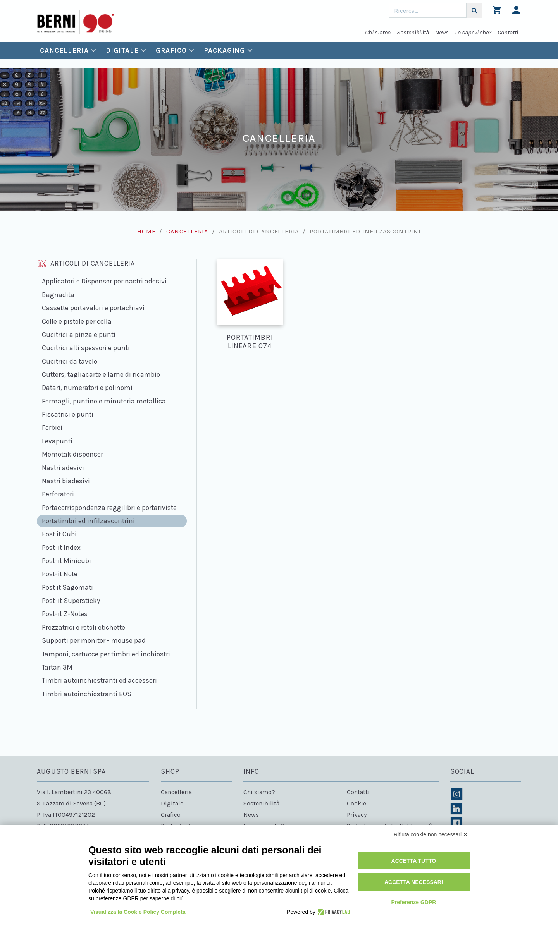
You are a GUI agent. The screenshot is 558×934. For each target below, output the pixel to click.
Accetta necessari (413, 882)
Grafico (171, 50)
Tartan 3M (57, 667)
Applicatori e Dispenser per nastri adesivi (104, 281)
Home (146, 231)
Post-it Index (61, 547)
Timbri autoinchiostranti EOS (86, 694)
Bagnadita (58, 295)
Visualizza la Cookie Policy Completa (138, 912)
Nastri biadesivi (66, 481)
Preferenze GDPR (413, 902)
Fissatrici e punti (67, 414)
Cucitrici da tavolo (69, 361)
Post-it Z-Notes (65, 614)
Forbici (52, 427)
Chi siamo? (259, 792)
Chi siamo (378, 32)
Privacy (357, 814)
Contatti (508, 32)
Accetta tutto (413, 861)
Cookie (356, 803)
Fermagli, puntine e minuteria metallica (104, 401)
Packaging (224, 50)
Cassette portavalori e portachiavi (93, 308)
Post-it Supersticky (71, 600)
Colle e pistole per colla (77, 321)
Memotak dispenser (72, 454)
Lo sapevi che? (473, 32)
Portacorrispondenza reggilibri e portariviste (109, 508)
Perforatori (58, 494)
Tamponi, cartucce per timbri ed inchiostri (106, 654)
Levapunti (57, 441)
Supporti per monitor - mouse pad (94, 640)
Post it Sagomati (67, 587)
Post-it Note (60, 574)
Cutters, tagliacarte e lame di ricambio (101, 374)
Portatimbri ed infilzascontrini (88, 521)
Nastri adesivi (63, 468)
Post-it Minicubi (66, 561)
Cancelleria (64, 50)
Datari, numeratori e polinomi (87, 387)
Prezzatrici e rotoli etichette (83, 627)
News (442, 32)
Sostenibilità (413, 32)
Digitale (122, 50)
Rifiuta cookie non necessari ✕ (431, 834)
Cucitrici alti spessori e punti (86, 348)
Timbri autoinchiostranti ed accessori (99, 680)
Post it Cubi (59, 534)
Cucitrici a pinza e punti (78, 334)
